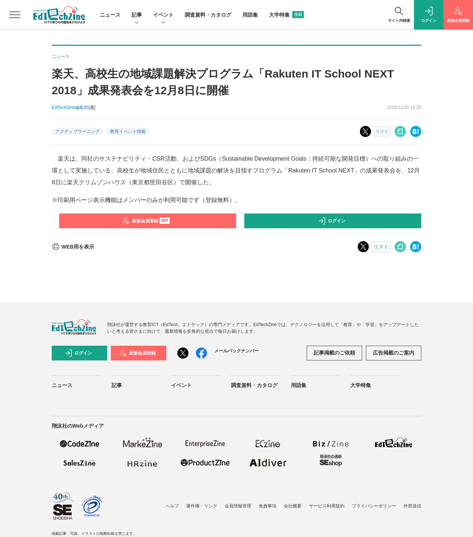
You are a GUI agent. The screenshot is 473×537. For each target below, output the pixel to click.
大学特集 (286, 15)
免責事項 (267, 506)
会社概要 (293, 506)
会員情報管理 (238, 506)
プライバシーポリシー (374, 506)
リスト (382, 131)
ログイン (332, 221)
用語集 (250, 15)
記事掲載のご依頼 (334, 353)
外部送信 (412, 506)
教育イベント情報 (128, 131)
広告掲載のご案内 (393, 353)
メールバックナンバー (236, 350)
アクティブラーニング (77, 131)
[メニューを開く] (15, 15)
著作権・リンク (201, 506)
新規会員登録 (146, 221)
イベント (163, 15)
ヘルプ (172, 506)
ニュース (110, 15)
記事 (137, 15)
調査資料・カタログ (208, 15)
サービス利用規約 (326, 506)
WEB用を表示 (73, 247)
